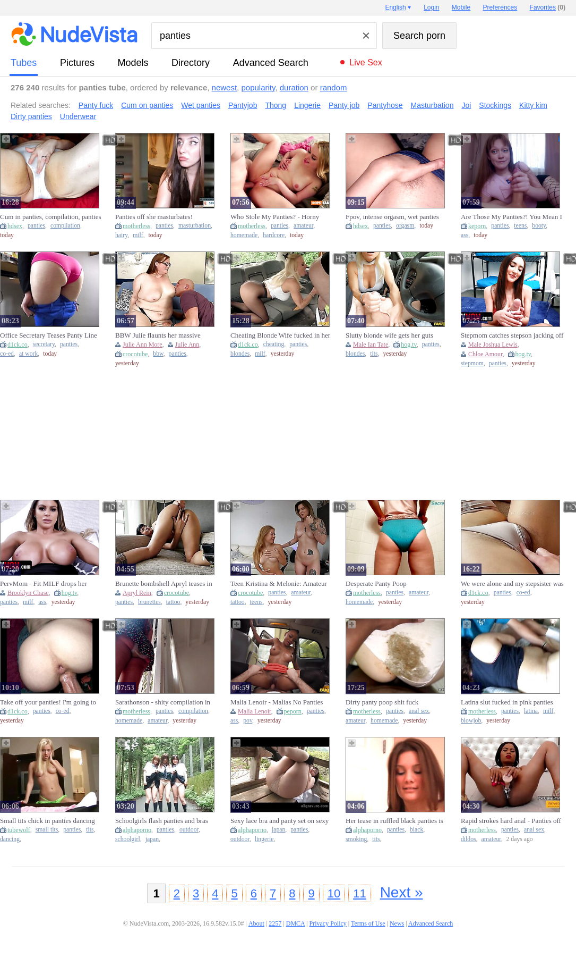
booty (539, 225)
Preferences (500, 7)
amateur (303, 225)
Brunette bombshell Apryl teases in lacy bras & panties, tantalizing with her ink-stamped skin (165, 583)
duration (294, 87)
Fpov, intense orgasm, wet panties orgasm (392, 217)
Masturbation (432, 105)
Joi (466, 105)
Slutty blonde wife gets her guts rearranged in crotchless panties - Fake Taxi (391, 335)
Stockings (495, 105)
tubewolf (18, 830)
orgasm (405, 225)
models (133, 62)
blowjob (471, 720)
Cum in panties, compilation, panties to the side (50, 217)
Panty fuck (96, 105)
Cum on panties (147, 105)
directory (190, 62)
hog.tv (409, 344)
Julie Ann (187, 344)
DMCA (295, 923)
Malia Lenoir (254, 711)
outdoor (189, 829)
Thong (275, 105)
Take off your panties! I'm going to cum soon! (48, 702)
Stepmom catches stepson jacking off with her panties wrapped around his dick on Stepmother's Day (512, 335)
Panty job (344, 105)
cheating (274, 344)
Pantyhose (384, 105)
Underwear (78, 116)
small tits (47, 829)
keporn (477, 226)
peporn (293, 711)
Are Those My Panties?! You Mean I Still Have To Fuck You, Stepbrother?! (511, 217)
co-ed (7, 353)
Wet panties (200, 105)
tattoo (173, 602)
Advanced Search (270, 62)
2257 (275, 923)
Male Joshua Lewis (493, 344)
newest (224, 87)
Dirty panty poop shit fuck (382, 702)
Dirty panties (31, 116)
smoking (356, 839)
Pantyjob (242, 105)
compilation (65, 225)
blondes (240, 353)
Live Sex (365, 62)
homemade (243, 235)
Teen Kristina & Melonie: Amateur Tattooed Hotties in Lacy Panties (278, 583)
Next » (401, 892)
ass (464, 235)
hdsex (14, 226)
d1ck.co (17, 344)
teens (520, 225)
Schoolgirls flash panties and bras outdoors (161, 821)
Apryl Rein (137, 593)
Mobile (461, 7)
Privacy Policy (327, 923)
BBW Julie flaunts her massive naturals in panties (158, 335)
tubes (24, 62)
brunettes (149, 602)
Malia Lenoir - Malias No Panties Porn (276, 702)
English (395, 7)
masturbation (194, 225)
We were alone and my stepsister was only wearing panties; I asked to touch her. (512, 583)
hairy (121, 235)
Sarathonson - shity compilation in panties (162, 702)
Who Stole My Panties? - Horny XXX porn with (274, 217)
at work (28, 353)
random (333, 87)
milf (138, 235)
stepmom (472, 363)
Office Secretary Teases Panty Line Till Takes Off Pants (48, 335)
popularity (258, 87)
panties (36, 225)
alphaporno (137, 830)
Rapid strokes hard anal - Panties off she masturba (511, 821)
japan (152, 839)
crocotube (135, 354)
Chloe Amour (485, 354)
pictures (77, 62)
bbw (158, 353)
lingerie (264, 839)
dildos (468, 839)
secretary (44, 344)
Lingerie (307, 105)
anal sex (419, 711)
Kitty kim (533, 105)
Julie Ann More (142, 344)
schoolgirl (127, 839)
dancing (10, 839)
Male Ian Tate (370, 344)
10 (334, 893)
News (397, 923)
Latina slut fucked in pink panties (507, 702)
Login (431, 7)
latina (531, 711)
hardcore (274, 235)
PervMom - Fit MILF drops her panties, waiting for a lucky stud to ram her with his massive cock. (48, 583)
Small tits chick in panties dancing (47, 821)
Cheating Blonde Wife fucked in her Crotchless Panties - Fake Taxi (280, 335)
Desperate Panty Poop (376, 583)
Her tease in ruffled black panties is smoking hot (394, 821)
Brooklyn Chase (28, 593)
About (256, 923)
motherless (136, 226)
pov (247, 720)
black (416, 829)
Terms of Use (368, 923)
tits (373, 353)
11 (359, 893)
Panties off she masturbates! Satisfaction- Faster (154, 217)
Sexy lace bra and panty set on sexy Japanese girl (279, 821)
